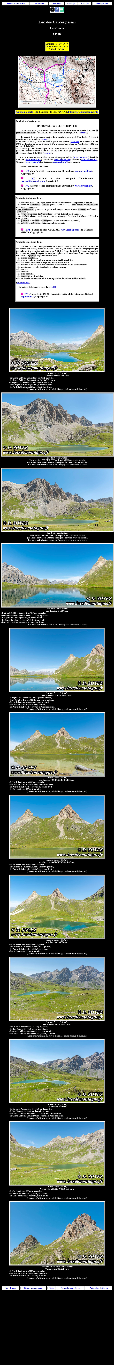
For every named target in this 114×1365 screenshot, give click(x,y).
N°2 (33, 178)
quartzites (25, 221)
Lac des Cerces (51, 22)
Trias (44, 221)
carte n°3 (75, 142)
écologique (31, 242)
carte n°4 (47, 153)
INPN (53, 287)
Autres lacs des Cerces (70, 1288)
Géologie (71, 3)
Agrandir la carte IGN (27, 112)
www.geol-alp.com (70, 229)
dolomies (24, 223)
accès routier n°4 (89, 160)
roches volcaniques (29, 214)
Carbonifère (35, 205)
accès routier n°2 (33, 160)
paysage (32, 255)
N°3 (27, 186)
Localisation (39, 3)
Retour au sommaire (16, 3)
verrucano (22, 211)
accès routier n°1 (81, 157)
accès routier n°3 (62, 160)
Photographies (102, 3)
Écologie (85, 3)
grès (74, 205)
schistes (80, 205)
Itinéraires (56, 3)
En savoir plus (23, 283)
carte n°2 (45, 139)
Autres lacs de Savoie (99, 1288)
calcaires (35, 223)
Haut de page (10, 1288)
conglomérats (92, 205)
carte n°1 (83, 133)
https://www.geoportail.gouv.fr (83, 112)
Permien (81, 209)
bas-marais (25, 276)
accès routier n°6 (60, 162)
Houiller (45, 205)
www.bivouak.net (83, 171)
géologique (31, 198)
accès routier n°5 (33, 162)
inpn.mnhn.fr (27, 296)
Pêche (51, 1288)
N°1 (27, 171)
